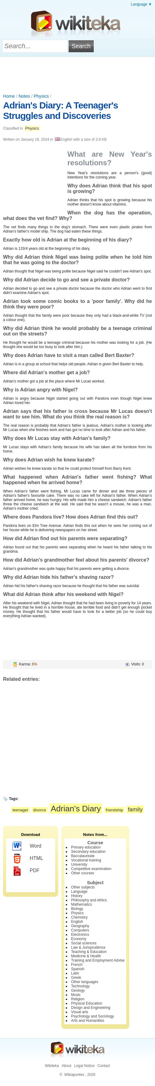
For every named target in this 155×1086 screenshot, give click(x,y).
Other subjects (83, 887)
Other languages (84, 982)
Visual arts (79, 1012)
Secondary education (88, 851)
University (79, 864)
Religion (77, 999)
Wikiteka (52, 1066)
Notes (24, 96)
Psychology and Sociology (92, 1016)
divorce (39, 810)
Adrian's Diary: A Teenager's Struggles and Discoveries (60, 110)
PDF (26, 871)
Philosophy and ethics (89, 900)
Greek (76, 977)
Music (76, 995)
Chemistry (79, 917)
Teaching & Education (89, 952)
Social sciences (83, 943)
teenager (20, 810)
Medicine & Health (86, 956)
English (77, 921)
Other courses (82, 873)
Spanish (77, 969)
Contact (103, 1066)
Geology (78, 990)
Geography (80, 926)
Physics (41, 96)
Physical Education (86, 1003)
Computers (80, 930)
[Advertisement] (77, 73)
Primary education (86, 847)
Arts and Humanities (87, 1020)
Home (9, 96)
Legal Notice (84, 1066)
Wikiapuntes (74, 1074)
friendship (114, 810)
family (135, 809)
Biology (77, 909)
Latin (75, 973)
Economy (78, 939)
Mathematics (81, 904)
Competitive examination (91, 869)
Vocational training (86, 860)
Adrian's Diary (76, 808)
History (76, 896)
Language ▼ (141, 4)
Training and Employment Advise (98, 960)
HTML (27, 859)
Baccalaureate (83, 856)
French (76, 965)
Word (26, 846)
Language (79, 891)
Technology (80, 986)
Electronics (80, 934)
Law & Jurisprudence (88, 947)
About (66, 1066)
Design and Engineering (90, 1008)
